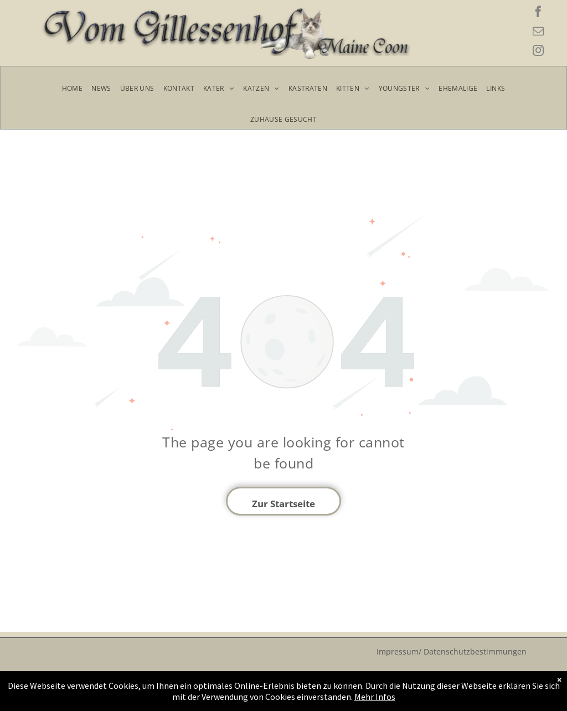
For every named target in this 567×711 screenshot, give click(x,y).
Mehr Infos (357, 697)
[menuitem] (72, 88)
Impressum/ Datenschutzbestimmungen (452, 651)
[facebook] (538, 13)
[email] (538, 32)
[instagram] (538, 51)
